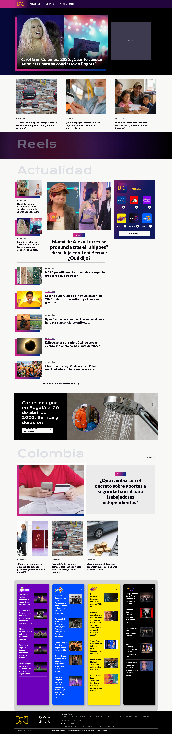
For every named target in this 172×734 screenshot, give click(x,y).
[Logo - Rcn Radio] (20, 4)
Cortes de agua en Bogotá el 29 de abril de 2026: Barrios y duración (40, 413)
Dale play (134, 233)
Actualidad (35, 4)
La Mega (114, 715)
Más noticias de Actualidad (61, 383)
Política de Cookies (101, 731)
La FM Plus (136, 715)
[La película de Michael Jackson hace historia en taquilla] (139, 634)
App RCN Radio (67, 4)
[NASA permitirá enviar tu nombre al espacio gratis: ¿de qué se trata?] (29, 275)
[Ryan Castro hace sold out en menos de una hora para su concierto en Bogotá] (29, 322)
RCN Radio (72, 715)
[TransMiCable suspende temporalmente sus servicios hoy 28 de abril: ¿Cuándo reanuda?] (36, 96)
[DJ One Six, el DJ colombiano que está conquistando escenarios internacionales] (33, 617)
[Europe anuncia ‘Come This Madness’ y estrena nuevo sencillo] (139, 599)
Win (79, 719)
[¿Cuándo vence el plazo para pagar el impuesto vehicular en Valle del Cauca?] (102, 538)
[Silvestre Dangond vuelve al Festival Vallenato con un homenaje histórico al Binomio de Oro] (68, 688)
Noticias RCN (82, 715)
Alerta (107, 715)
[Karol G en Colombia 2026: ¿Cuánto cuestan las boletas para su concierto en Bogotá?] (62, 42)
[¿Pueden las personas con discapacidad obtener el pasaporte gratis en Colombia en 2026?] (32, 538)
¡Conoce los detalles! (37, 430)
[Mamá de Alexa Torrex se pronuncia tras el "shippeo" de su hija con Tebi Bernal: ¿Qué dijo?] (79, 205)
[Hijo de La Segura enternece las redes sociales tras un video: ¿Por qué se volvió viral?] (29, 188)
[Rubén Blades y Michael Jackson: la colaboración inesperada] (104, 665)
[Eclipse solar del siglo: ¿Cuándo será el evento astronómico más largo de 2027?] (29, 346)
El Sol (120, 715)
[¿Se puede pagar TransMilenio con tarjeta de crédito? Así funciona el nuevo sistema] (86, 96)
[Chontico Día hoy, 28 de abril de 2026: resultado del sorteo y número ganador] (29, 369)
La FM (90, 715)
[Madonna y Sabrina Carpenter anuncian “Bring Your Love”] (139, 616)
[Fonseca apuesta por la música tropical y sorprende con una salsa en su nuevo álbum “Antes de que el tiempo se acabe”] (104, 624)
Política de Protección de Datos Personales (81, 731)
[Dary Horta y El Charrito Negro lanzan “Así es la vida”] (68, 647)
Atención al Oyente (66, 726)
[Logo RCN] (22, 720)
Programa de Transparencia (106, 726)
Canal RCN (64, 715)
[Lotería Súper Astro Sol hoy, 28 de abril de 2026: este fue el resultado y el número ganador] (29, 299)
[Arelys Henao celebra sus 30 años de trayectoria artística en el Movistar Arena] (68, 664)
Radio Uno (128, 715)
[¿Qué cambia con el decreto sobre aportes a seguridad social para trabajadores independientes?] (51, 489)
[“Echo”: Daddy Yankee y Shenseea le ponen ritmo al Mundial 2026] (33, 600)
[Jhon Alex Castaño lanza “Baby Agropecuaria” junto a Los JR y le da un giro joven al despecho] (68, 605)
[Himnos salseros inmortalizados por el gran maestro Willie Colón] (104, 601)
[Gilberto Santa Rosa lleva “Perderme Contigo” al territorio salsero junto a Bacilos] (104, 683)
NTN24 (73, 719)
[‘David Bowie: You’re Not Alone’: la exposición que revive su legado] (139, 669)
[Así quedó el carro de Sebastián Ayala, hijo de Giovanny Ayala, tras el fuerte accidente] (68, 628)
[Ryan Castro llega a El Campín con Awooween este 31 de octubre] (33, 652)
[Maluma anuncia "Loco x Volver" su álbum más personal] (33, 635)
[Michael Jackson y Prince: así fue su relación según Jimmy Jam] (139, 651)
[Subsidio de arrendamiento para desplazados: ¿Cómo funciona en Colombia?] (135, 96)
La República (64, 719)
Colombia (50, 4)
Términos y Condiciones (59, 731)
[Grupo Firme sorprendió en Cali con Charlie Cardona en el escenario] (104, 648)
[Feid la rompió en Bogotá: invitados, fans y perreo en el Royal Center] (33, 669)
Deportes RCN (98, 715)
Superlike (145, 715)
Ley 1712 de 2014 (91, 726)
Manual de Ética (78, 726)
